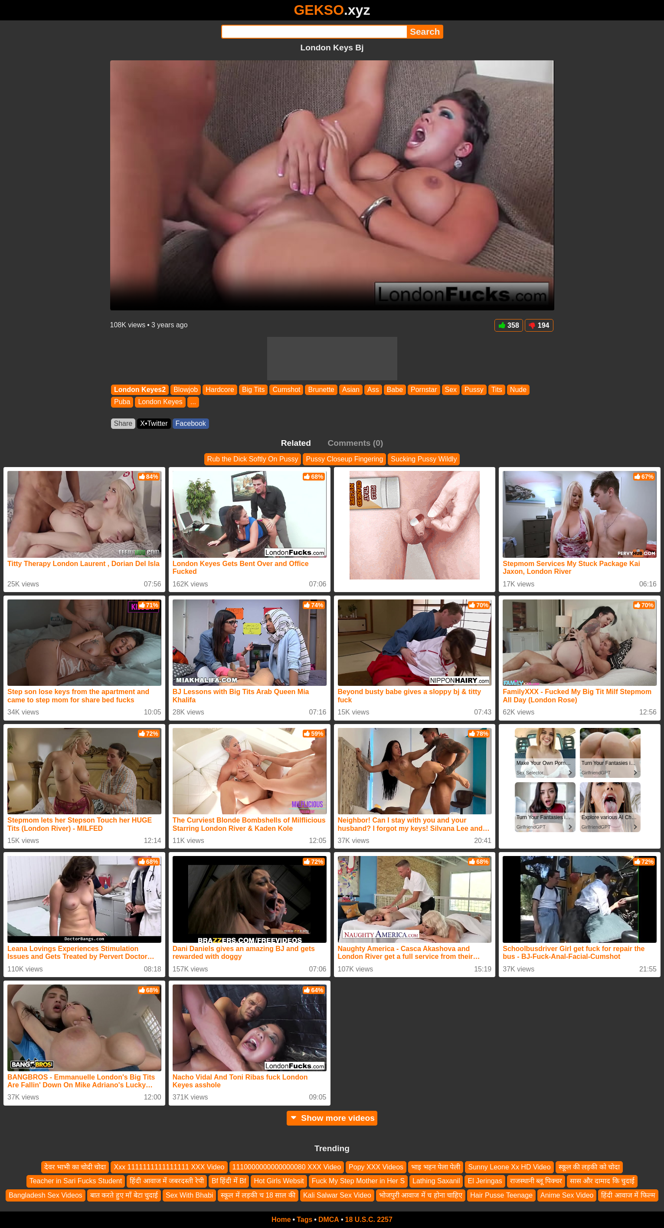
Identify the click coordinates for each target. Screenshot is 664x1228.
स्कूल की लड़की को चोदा (589, 1167)
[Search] (314, 32)
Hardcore (220, 389)
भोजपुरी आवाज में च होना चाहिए (420, 1195)
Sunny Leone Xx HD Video (509, 1167)
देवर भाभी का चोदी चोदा (75, 1167)
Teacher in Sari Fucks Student (75, 1181)
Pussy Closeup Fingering (344, 459)
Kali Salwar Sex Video (337, 1195)
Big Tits (253, 389)
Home (281, 1219)
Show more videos (332, 1118)
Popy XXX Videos (376, 1167)
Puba (122, 402)
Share (123, 423)
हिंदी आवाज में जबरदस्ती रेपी (167, 1181)
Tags (304, 1219)
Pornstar (424, 389)
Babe (394, 389)
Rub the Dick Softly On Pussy (252, 459)
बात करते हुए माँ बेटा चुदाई (124, 1195)
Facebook (191, 423)
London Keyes (160, 402)
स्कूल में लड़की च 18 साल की (258, 1195)
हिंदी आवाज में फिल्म (628, 1195)
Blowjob (185, 389)
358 (508, 325)
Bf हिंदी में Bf (229, 1181)
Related (296, 443)
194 (539, 325)
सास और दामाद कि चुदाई (602, 1181)
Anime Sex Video (566, 1195)
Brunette (321, 389)
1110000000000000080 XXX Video (286, 1167)
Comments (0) (355, 443)
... (193, 402)
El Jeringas (485, 1181)
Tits (496, 389)
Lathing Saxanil (436, 1181)
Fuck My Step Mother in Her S (358, 1181)
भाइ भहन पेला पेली (435, 1167)
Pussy (474, 389)
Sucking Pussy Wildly (424, 459)
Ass (373, 389)
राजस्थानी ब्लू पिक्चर (536, 1181)
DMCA (328, 1219)
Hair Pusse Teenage (501, 1195)
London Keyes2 (140, 389)
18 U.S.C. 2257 (369, 1219)
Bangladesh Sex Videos (45, 1195)
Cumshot (286, 389)
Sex (451, 389)
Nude (518, 389)
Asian (350, 389)
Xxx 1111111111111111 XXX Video (169, 1167)
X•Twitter (153, 423)
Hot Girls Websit (279, 1181)
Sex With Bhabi (189, 1195)
